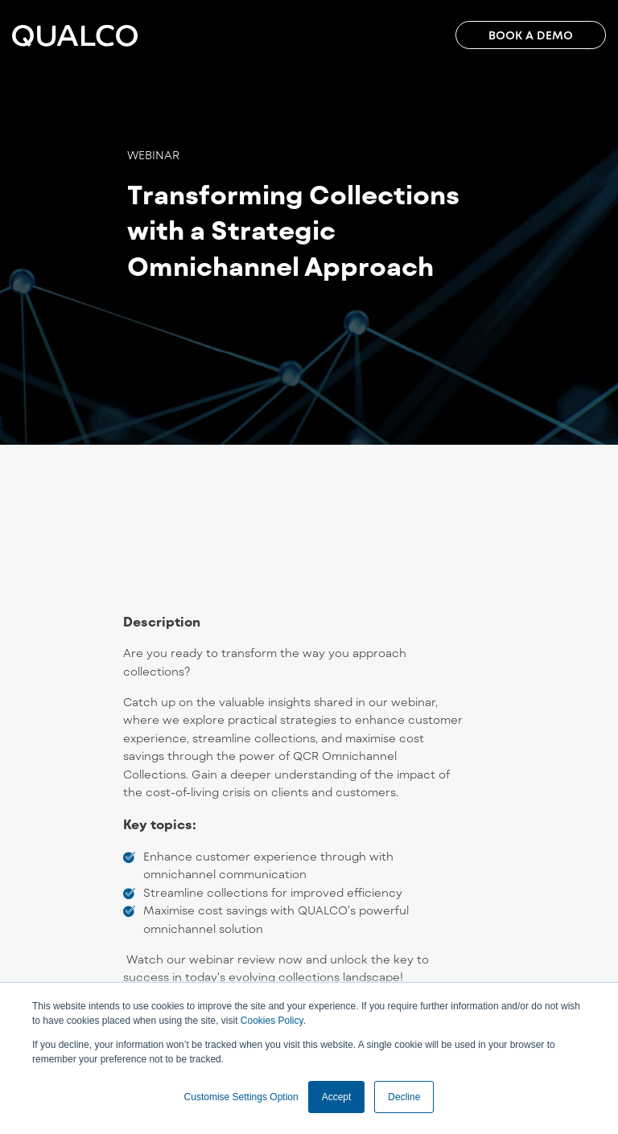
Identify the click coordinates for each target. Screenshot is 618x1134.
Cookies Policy (272, 1020)
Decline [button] (404, 1097)
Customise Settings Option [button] (241, 1097)
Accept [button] (337, 1097)
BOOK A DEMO (530, 35)
